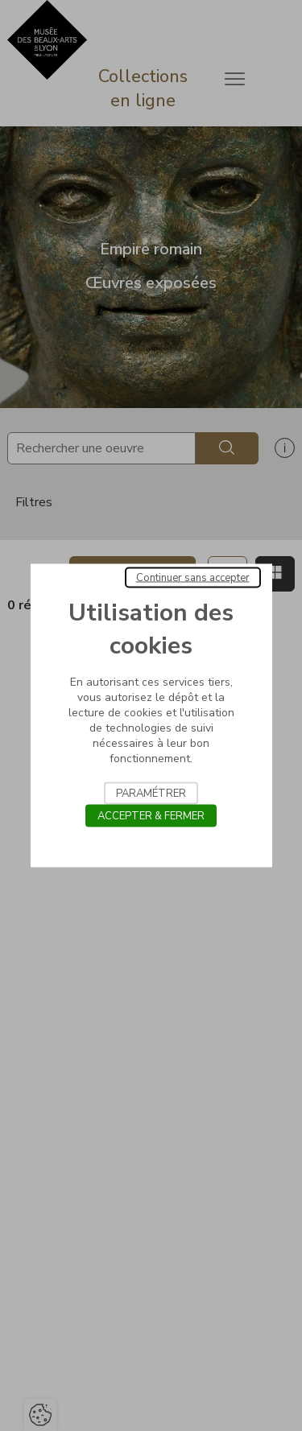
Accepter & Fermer (151, 816)
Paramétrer (151, 793)
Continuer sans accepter (193, 578)
